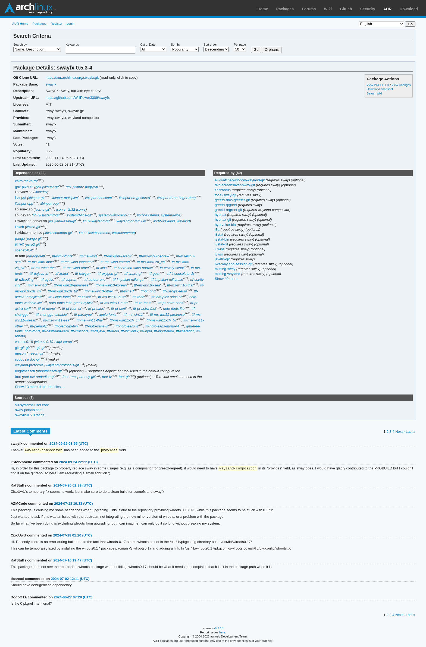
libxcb (19, 227)
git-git (25, 348)
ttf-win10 (126, 291)
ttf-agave (47, 279)
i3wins (220, 249)
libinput (20, 198)
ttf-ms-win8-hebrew (154, 256)
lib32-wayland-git (96, 221)
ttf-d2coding (24, 279)
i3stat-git (222, 244)
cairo (19, 181)
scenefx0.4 (23, 250)
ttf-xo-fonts (142, 303)
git (17, 348)
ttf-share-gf (133, 274)
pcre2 (19, 244)
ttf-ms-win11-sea (56, 320)
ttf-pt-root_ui (71, 309)
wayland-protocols (29, 365)
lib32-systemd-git (46, 215)
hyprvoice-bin (226, 225)
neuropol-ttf (36, 256)
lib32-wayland (164, 221)
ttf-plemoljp (39, 326)
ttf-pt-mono (46, 309)
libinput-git (36, 198)
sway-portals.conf (28, 410)
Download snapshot (380, 89)
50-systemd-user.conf (32, 405)
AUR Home (20, 23)
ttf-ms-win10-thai (180, 285)
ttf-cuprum (69, 279)
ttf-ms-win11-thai (90, 320)
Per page (240, 44)
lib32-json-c (77, 209)
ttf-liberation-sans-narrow (133, 268)
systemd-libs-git (79, 215)
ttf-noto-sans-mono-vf (162, 326)
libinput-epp (24, 203)
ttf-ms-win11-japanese (167, 315)
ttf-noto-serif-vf (126, 326)
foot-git (124, 377)
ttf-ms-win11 (133, 315)
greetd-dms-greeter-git (233, 200)
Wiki (328, 9)
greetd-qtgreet (226, 205)
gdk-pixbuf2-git (46, 187)
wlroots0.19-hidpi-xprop (53, 342)
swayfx (51, 84)
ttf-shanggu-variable (51, 315)
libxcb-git (33, 227)
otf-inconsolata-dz (181, 274)
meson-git (35, 353)
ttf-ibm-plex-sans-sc (166, 297)
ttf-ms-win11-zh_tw (161, 320)
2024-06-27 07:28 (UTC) (73, 598)
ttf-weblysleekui (175, 291)
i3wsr (219, 254)
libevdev (41, 192)
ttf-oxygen (82, 274)
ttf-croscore (80, 331)
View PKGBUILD (378, 85)
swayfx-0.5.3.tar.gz (29, 415)
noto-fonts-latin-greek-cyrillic (71, 303)
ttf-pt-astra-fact (144, 309)
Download (409, 9)
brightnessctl (25, 371)
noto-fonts (32, 331)
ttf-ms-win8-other (75, 268)
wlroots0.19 (24, 342)
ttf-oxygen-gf (107, 274)
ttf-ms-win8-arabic (118, 256)
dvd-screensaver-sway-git (235, 185)
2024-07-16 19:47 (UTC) (72, 561)
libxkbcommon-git (58, 233)
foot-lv (106, 377)
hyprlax (221, 215)
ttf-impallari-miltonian (167, 279)
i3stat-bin (222, 239)
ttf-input (146, 331)
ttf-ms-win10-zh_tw (62, 291)
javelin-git (222, 259)
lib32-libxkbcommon (94, 233)
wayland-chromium (131, 221)
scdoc (19, 359)
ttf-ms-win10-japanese (71, 285)
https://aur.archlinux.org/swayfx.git (72, 77)
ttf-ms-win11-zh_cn (125, 320)
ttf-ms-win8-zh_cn (151, 262)
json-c (61, 209)
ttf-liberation (185, 331)
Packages (285, 9)
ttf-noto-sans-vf (96, 326)
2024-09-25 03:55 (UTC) (68, 443)
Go (256, 50)
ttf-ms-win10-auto (111, 297)
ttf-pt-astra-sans (170, 303)
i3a (217, 230)
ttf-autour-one (95, 279)
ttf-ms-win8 (87, 256)
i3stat (219, 234)
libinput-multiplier (65, 198)
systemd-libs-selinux (114, 215)
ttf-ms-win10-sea (147, 285)
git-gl (40, 348)
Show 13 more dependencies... (39, 387)
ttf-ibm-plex (129, 331)
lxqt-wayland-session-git (234, 264)
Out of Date (147, 44)
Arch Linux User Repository (30, 8)
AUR (387, 9)
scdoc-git (33, 359)
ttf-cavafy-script (172, 268)
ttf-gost (154, 274)
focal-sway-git (226, 195)
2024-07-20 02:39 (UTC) (72, 486)
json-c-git (42, 209)
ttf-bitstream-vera (55, 331)
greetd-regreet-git (229, 210)
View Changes (401, 85)
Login (70, 23)
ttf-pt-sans (96, 309)
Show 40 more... (227, 279)
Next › (400, 432)
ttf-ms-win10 (37, 285)
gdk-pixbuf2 (24, 187)
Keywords (72, 44)
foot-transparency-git (78, 377)
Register (56, 23)
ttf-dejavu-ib (39, 274)
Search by (20, 44)
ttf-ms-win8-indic (41, 262)
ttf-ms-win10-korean (111, 285)
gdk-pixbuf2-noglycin (82, 187)
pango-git (34, 238)
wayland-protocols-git (62, 365)
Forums (309, 9)
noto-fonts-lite (173, 309)
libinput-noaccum (98, 198)
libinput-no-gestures (134, 198)
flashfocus (223, 190)
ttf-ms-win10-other (98, 291)
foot (18, 377)
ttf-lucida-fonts (59, 297)
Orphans (271, 50)
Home (263, 9)
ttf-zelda (61, 274)
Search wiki (374, 93)
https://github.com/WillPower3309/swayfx (78, 98)
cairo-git (31, 181)
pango (20, 238)
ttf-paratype (83, 315)
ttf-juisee (84, 297)
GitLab (346, 9)
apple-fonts (107, 315)
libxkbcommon (123, 233)
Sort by (175, 44)
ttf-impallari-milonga (128, 279)
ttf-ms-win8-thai (43, 268)
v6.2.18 (218, 628)
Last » (410, 432)
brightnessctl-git (49, 371)
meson (20, 353)
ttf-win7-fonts (62, 256)
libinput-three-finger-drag (176, 198)
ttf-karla (138, 297)
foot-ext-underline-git (39, 377)
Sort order (210, 44)
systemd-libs (170, 215)
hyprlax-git (223, 219)
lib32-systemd (148, 215)
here (222, 633)
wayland (183, 221)
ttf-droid (113, 331)
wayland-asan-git (62, 221)
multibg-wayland (228, 274)
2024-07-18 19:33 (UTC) (73, 504)
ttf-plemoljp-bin (66, 326)
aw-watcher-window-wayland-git (240, 180)
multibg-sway (225, 269)
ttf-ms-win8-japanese (77, 262)
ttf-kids (101, 268)
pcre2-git (33, 244)
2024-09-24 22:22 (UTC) (78, 462)
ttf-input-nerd (164, 331)
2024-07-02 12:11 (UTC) (70, 579)
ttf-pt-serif (118, 309)
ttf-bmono (147, 291)
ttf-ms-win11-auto (113, 303)
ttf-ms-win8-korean (115, 262)
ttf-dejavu (97, 331)
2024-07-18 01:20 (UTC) (72, 536)
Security (367, 9)
